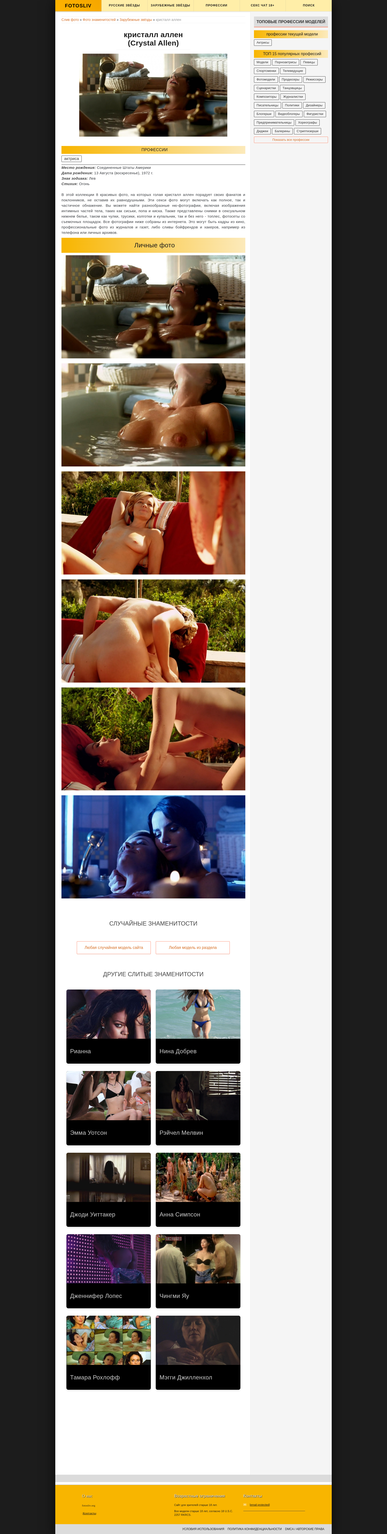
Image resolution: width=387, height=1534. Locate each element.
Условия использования (203, 1529)
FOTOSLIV (78, 5)
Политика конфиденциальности (255, 1529)
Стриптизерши (307, 131)
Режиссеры (314, 79)
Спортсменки (266, 71)
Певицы (309, 62)
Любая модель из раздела (193, 947)
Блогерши (264, 114)
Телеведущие (293, 71)
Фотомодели (266, 79)
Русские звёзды (124, 5)
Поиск (309, 5)
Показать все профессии (291, 140)
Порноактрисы (286, 62)
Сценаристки (266, 88)
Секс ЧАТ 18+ (262, 5)
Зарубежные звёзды (170, 5)
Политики (292, 105)
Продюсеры (290, 79)
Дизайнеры (314, 105)
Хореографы (307, 122)
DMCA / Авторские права (304, 1529)
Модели (262, 62)
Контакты (89, 1513)
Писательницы (267, 105)
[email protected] (260, 1504)
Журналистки (293, 96)
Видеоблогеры (289, 114)
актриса (71, 159)
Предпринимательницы (274, 122)
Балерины (282, 131)
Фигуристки (315, 114)
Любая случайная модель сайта (114, 947)
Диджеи (262, 131)
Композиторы (267, 96)
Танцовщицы (292, 88)
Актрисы (263, 42)
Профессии (217, 5)
